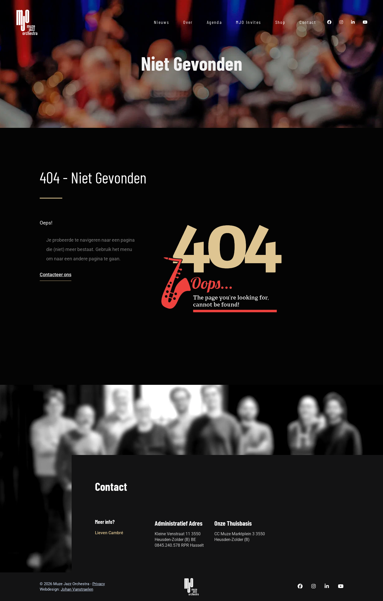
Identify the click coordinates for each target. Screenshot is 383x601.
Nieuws (161, 22)
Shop (280, 22)
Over (188, 22)
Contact (307, 22)
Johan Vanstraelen (77, 589)
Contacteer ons (55, 274)
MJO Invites (248, 22)
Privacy (98, 584)
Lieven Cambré (109, 532)
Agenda (214, 22)
